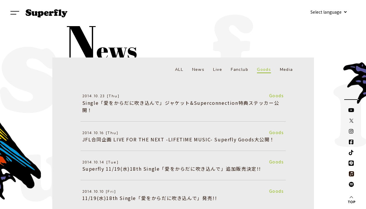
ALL (179, 69)
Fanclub (239, 69)
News (198, 69)
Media (286, 69)
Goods (264, 69)
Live (217, 69)
